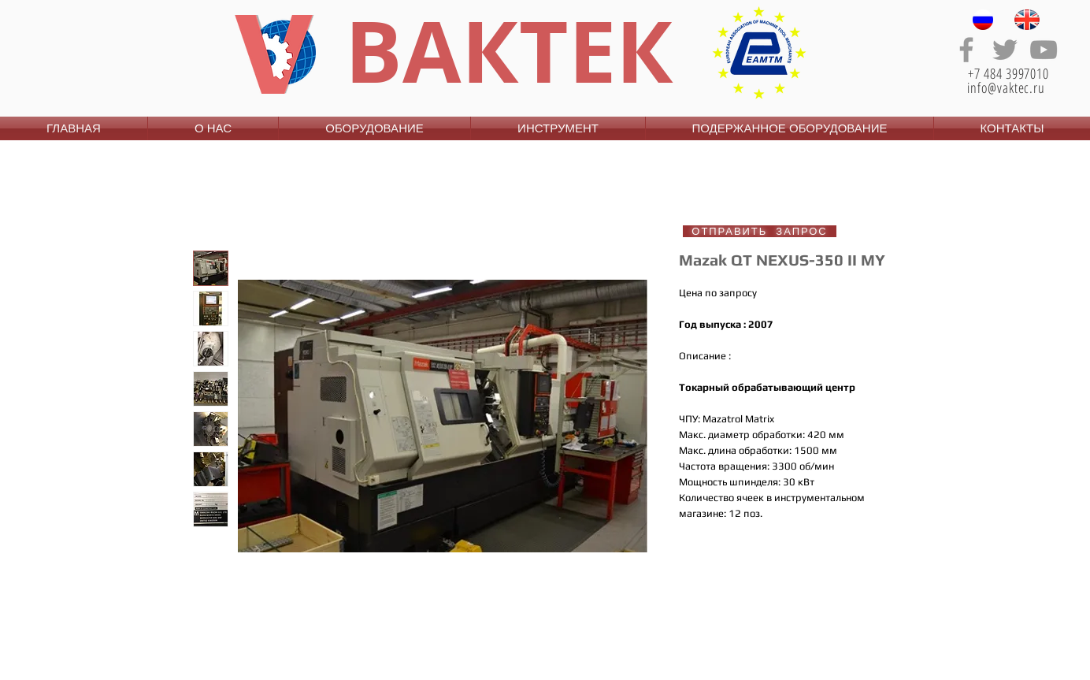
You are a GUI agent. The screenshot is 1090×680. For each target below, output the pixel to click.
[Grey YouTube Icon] (1043, 49)
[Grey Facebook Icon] (966, 49)
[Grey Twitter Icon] (1004, 49)
